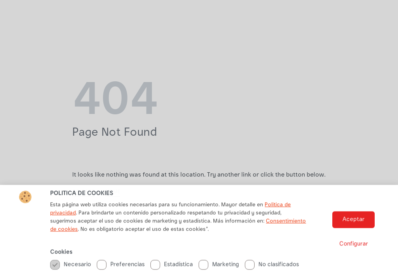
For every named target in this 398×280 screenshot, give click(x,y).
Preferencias (121, 267)
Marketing (219, 267)
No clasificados (272, 267)
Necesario (70, 267)
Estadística (171, 267)
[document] (199, 140)
